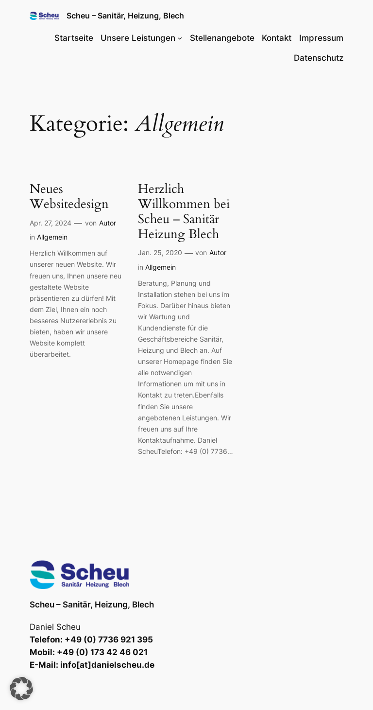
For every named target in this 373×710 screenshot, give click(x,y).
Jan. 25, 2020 (160, 252)
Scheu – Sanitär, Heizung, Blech (125, 15)
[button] (21, 688)
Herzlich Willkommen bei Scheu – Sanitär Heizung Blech (184, 212)
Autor (107, 223)
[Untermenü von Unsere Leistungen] (179, 37)
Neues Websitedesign (69, 197)
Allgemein (52, 237)
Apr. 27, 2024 (50, 223)
